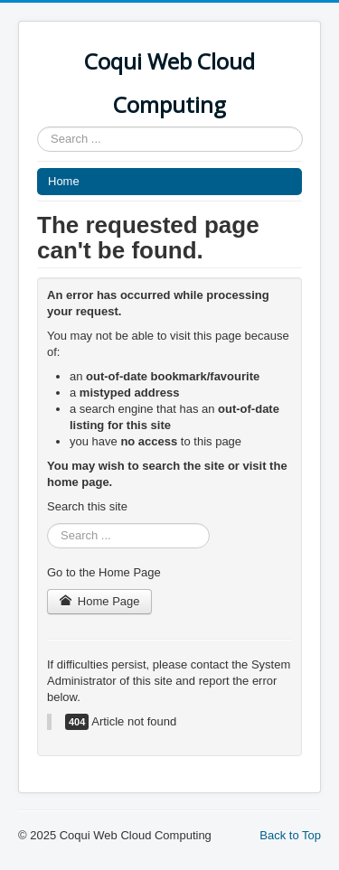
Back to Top (290, 835)
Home (64, 181)
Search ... (37, 126)
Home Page (99, 601)
